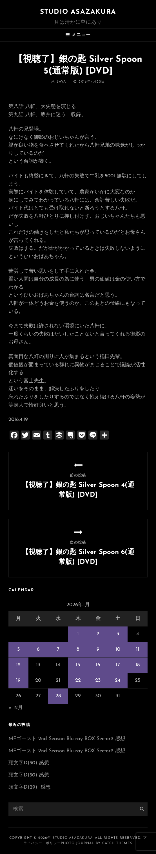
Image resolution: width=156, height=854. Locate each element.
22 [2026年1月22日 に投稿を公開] (78, 680)
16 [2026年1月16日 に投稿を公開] (98, 665)
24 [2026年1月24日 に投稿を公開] (118, 680)
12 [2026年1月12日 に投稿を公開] (18, 665)
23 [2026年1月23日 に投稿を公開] (98, 680)
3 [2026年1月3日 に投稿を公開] (118, 634)
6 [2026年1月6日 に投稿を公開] (38, 649)
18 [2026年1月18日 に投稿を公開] (137, 665)
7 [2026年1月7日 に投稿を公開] (58, 649)
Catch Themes (117, 843)
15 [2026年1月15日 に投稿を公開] (78, 665)
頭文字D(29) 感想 (29, 787)
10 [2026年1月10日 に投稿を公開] (117, 649)
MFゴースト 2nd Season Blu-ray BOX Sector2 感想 (66, 739)
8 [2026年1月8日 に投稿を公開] (78, 649)
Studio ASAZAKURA (78, 12)
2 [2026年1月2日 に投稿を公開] (98, 634)
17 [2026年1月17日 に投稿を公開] (118, 665)
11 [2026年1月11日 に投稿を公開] (137, 649)
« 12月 (15, 707)
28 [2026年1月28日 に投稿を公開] (58, 696)
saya (61, 81)
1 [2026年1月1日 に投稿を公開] (78, 634)
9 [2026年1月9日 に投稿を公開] (98, 649)
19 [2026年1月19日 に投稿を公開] (18, 680)
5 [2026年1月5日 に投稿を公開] (18, 649)
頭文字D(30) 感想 (28, 763)
